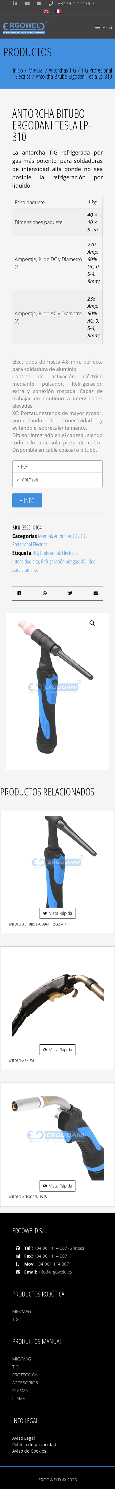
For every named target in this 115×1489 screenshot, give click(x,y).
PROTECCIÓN (25, 1375)
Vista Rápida (57, 913)
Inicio (18, 70)
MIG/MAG (21, 1311)
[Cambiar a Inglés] (46, 11)
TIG (15, 1319)
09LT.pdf (30, 480)
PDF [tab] (22, 466)
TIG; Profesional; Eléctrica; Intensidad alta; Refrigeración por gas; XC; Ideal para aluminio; (54, 561)
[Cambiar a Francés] (58, 11)
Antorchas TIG (62, 70)
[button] (92, 623)
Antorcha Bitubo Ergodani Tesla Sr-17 (37, 924)
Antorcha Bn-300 (21, 1060)
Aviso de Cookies (29, 1451)
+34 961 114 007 (70, 3)
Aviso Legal (24, 1438)
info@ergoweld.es (55, 1272)
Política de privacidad (34, 1444)
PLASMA (20, 1391)
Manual (36, 70)
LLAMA (18, 1398)
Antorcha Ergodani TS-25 (28, 1196)
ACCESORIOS (25, 1383)
